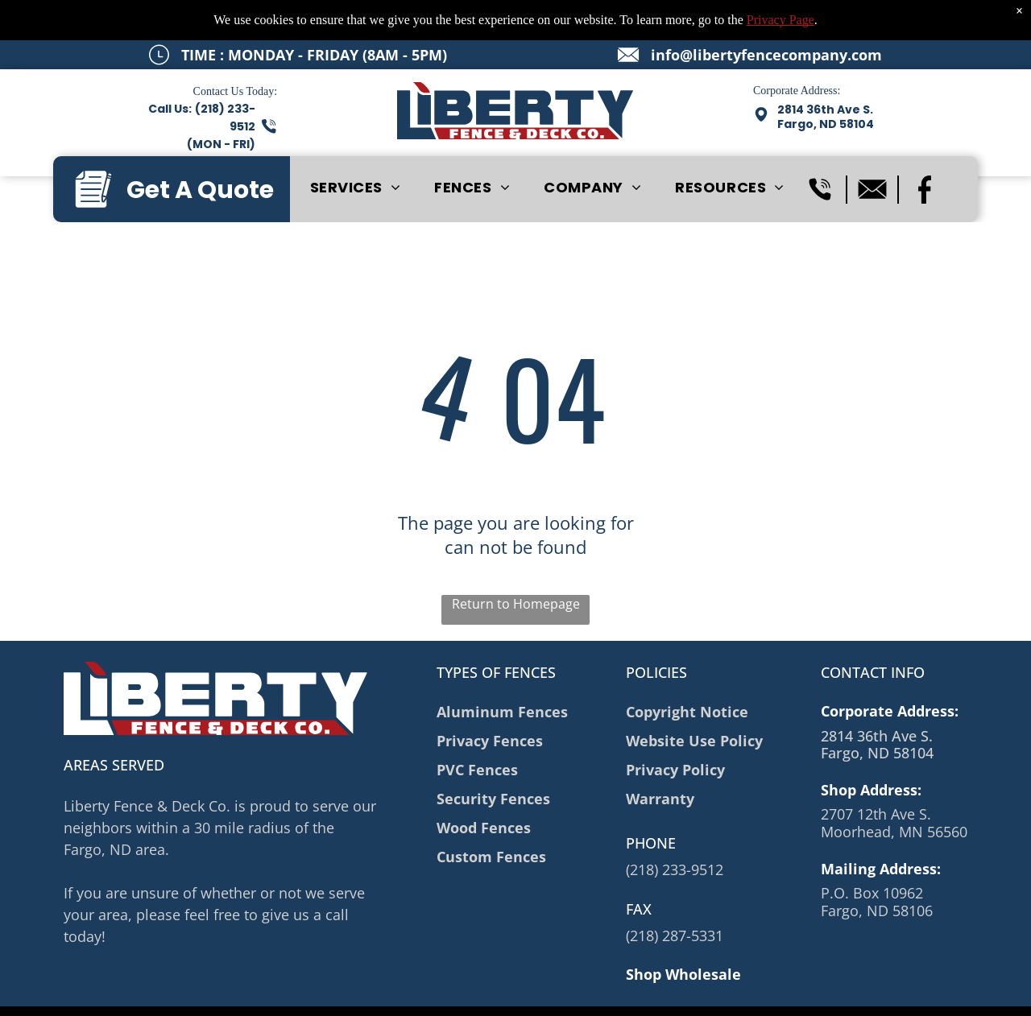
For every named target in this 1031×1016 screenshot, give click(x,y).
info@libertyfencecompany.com (766, 54)
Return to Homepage (516, 604)
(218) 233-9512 (674, 869)
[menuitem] (355, 187)
